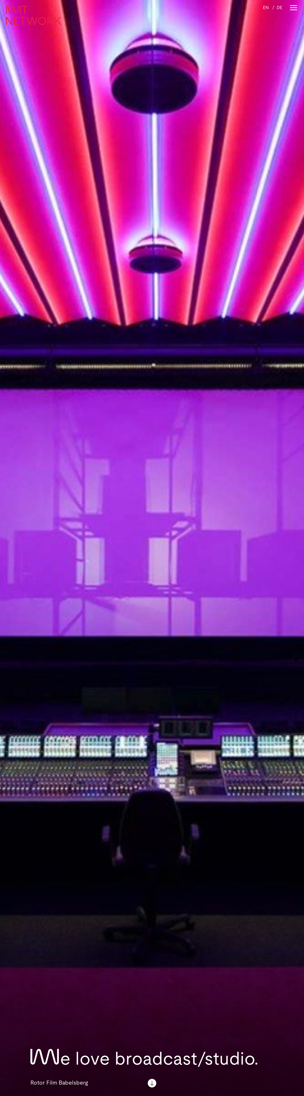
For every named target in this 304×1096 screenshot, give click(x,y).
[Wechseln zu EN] (266, 7)
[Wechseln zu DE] (279, 7)
